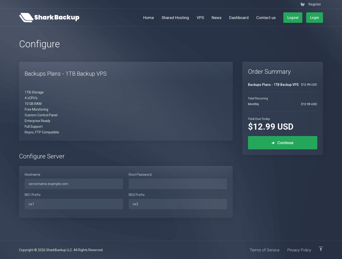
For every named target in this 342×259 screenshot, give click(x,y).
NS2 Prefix (137, 195)
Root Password (140, 174)
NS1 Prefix (33, 195)
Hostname (32, 174)
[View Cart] (303, 4)
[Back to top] (321, 249)
